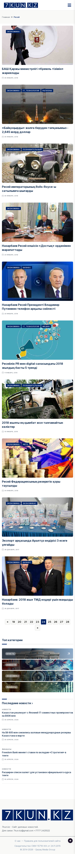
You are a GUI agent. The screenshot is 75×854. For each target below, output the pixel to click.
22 (31, 621)
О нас (18, 841)
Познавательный (32, 149)
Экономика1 (29, 503)
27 (61, 621)
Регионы (47, 91)
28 (67, 621)
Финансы (6, 749)
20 (19, 621)
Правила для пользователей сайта (42, 841)
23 (37, 621)
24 (43, 621)
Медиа (46, 326)
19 (13, 621)
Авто (25, 444)
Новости (6, 709)
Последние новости (16, 703)
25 (49, 621)
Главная (6, 17)
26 (55, 621)
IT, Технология (31, 91)
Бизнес (27, 267)
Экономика (13, 31)
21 (25, 621)
